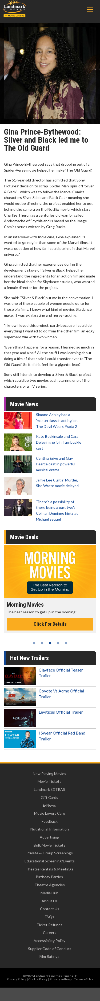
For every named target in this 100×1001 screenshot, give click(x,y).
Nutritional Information (49, 829)
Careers (49, 932)
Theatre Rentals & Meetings (49, 869)
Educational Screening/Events (50, 861)
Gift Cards (49, 797)
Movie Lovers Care (49, 813)
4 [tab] (58, 643)
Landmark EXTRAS (49, 789)
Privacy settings (61, 979)
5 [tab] (66, 643)
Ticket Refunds (49, 924)
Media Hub (49, 893)
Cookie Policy (37, 979)
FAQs (49, 916)
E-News (49, 805)
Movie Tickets (49, 781)
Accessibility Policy (49, 940)
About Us (50, 901)
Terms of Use (83, 979)
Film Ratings (49, 956)
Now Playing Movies (49, 773)
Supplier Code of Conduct (49, 948)
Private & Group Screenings (49, 853)
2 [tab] (42, 643)
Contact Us (49, 908)
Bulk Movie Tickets (49, 845)
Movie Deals (24, 537)
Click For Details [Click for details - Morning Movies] (50, 624)
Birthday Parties (49, 876)
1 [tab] (34, 643)
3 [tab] (50, 643)
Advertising (49, 837)
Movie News (24, 404)
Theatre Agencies (49, 885)
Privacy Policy (16, 979)
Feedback (50, 821)
